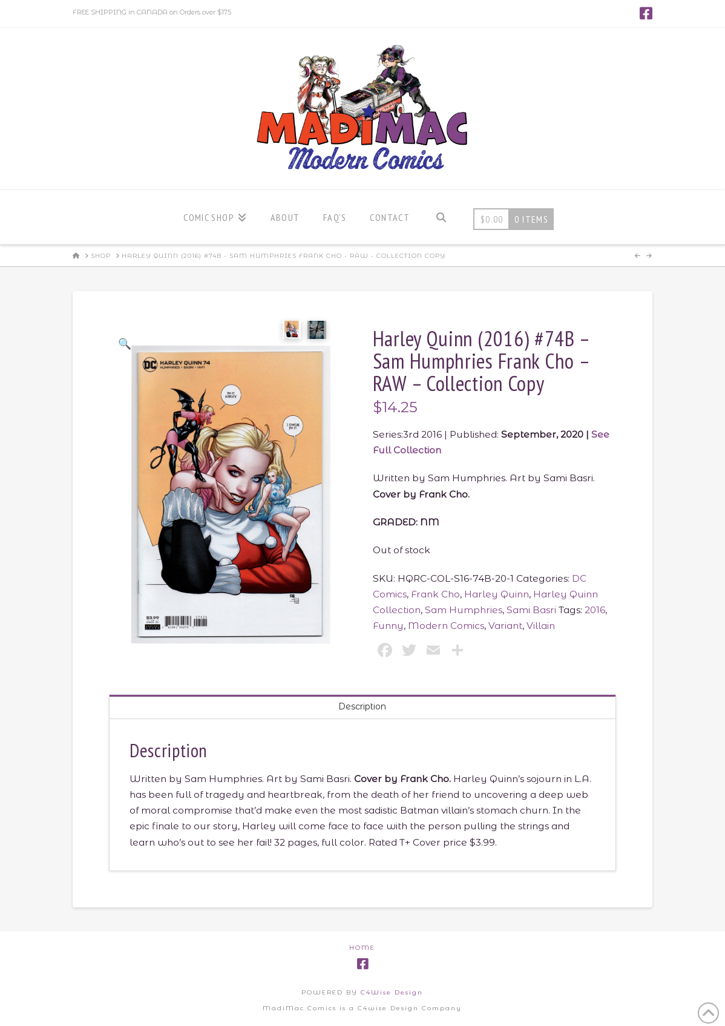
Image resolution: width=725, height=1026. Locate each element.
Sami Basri (531, 610)
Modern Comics (446, 625)
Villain (541, 625)
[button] (125, 343)
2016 (595, 610)
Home (362, 948)
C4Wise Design (392, 992)
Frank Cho (435, 594)
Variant (505, 625)
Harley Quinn (496, 594)
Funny (388, 625)
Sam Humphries (463, 610)
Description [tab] (362, 706)
